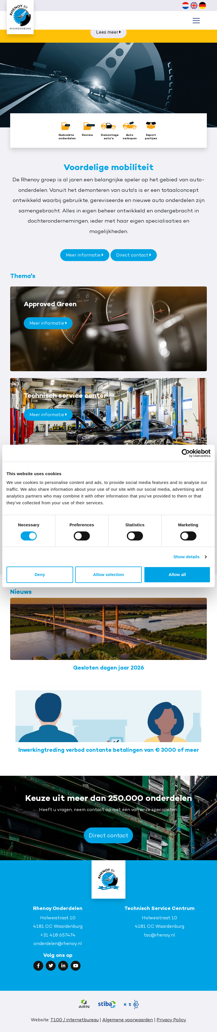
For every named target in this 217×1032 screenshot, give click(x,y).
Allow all (177, 574)
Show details (186, 556)
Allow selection (108, 574)
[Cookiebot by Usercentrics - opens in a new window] (186, 453)
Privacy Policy (171, 1019)
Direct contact (133, 255)
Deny (39, 574)
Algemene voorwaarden (127, 1019)
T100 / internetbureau (74, 1019)
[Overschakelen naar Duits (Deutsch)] (202, 5)
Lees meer (108, 32)
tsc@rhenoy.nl (159, 935)
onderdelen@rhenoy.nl (58, 943)
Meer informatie (84, 255)
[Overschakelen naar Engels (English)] (194, 5)
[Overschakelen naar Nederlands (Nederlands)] (185, 5)
